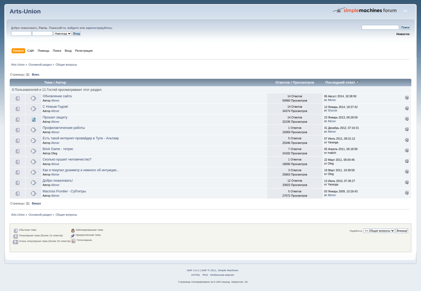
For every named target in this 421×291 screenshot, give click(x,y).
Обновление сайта (57, 96)
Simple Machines (228, 270)
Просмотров (303, 82)
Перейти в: (356, 230)
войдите (73, 27)
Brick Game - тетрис (58, 149)
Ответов (282, 82)
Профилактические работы (64, 128)
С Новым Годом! (55, 107)
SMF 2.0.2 (193, 270)
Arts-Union (25, 11)
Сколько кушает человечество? (67, 159)
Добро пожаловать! (58, 180)
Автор (60, 82)
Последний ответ (342, 82)
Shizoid (332, 110)
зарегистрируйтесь (99, 27)
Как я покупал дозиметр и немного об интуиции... (81, 170)
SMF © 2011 (208, 270)
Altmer (55, 100)
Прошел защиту (55, 117)
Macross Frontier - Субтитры (64, 191)
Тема (48, 82)
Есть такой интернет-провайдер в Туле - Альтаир (81, 138)
